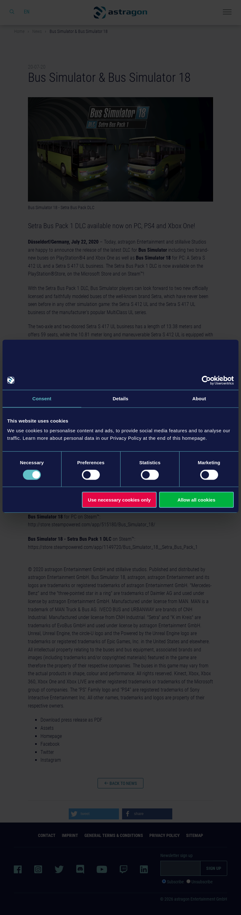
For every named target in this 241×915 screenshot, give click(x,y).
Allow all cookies (196, 499)
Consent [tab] (41, 398)
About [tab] (199, 398)
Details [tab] (120, 398)
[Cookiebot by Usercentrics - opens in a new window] (206, 380)
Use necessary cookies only (119, 499)
